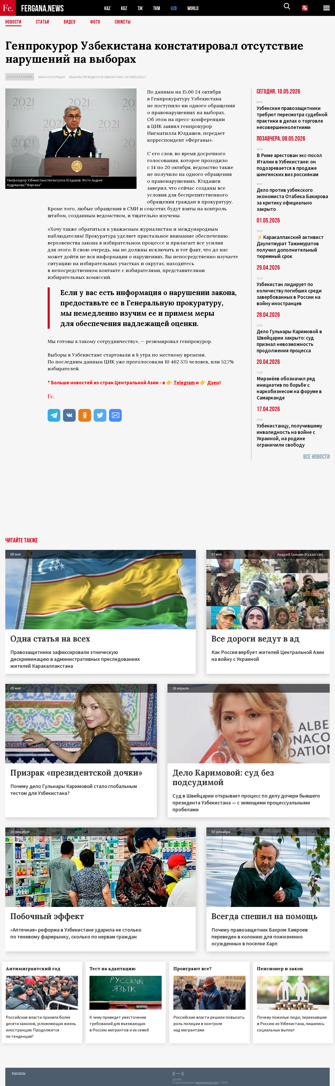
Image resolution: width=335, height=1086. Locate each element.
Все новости (316, 457)
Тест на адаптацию (116, 969)
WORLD (197, 8)
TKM (159, 8)
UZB (177, 8)
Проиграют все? (196, 969)
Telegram (184, 382)
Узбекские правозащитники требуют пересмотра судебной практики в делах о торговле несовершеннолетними (292, 117)
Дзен (213, 382)
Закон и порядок (51, 77)
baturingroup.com (207, 1080)
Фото (97, 22)
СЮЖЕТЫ (125, 22)
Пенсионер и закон (284, 969)
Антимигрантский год (36, 969)
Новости (13, 22)
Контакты (18, 1070)
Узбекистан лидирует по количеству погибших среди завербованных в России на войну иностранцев (289, 293)
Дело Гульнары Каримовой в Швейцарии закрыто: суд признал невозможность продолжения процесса (289, 341)
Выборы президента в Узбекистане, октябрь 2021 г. (108, 77)
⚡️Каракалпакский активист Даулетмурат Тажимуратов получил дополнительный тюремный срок (290, 246)
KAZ (107, 8)
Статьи (44, 22)
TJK (142, 8)
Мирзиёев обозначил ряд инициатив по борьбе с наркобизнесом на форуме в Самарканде (289, 388)
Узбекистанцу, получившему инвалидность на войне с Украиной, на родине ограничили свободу (289, 435)
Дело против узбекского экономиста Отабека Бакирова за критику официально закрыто (292, 199)
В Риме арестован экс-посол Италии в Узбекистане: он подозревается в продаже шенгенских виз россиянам (289, 164)
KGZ (125, 8)
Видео (71, 22)
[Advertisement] (167, 498)
